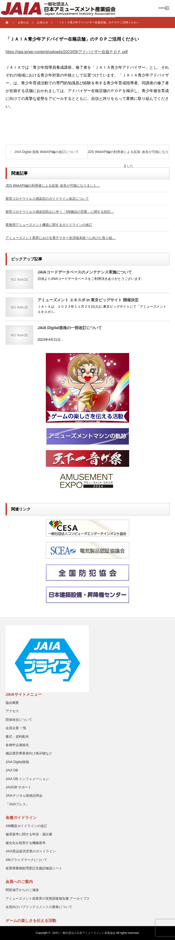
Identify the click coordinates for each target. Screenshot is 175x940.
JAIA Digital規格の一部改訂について (70, 327)
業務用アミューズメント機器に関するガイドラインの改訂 (49, 225)
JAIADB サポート (18, 787)
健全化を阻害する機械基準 (26, 843)
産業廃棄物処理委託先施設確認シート (34, 868)
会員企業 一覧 (16, 728)
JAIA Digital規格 (17, 762)
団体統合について (19, 720)
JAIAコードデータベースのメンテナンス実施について (85, 272)
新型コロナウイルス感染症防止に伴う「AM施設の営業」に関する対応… (60, 212)
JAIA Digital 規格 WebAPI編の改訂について (46, 152)
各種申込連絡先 (17, 745)
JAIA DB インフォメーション (27, 779)
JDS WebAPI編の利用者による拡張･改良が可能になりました (128, 154)
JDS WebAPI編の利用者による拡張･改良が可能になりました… (53, 185)
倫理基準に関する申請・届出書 (29, 834)
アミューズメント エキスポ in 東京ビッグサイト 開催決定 (88, 300)
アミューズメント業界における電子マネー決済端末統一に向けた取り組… (61, 238)
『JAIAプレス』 (17, 804)
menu (162, 7)
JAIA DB (12, 770)
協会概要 (12, 703)
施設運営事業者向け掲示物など (29, 753)
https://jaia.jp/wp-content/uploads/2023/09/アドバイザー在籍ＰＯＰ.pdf (67, 52)
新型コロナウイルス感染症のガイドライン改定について (47, 199)
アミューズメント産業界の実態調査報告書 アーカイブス (48, 898)
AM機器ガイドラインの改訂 (26, 826)
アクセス (12, 711)
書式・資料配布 (17, 737)
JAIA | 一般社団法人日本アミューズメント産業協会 (84, 932)
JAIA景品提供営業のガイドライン (31, 851)
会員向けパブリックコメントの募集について (39, 907)
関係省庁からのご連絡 (22, 890)
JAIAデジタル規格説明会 (24, 796)
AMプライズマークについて (26, 860)
